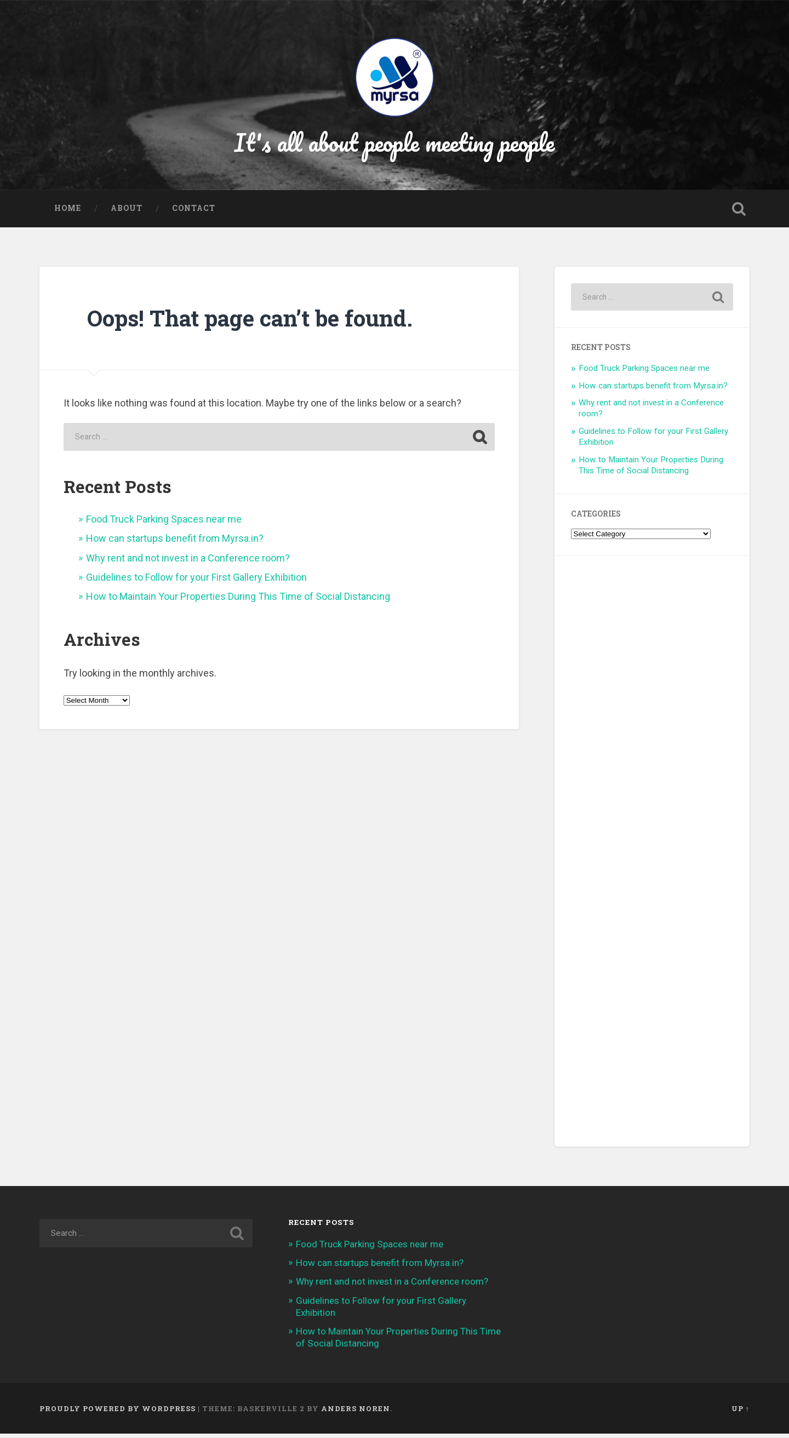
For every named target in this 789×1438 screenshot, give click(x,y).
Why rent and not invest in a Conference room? (188, 562)
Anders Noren (355, 1412)
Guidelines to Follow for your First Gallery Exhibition (196, 581)
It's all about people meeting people (395, 144)
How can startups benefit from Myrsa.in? (175, 542)
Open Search (739, 213)
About (126, 212)
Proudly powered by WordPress (117, 1412)
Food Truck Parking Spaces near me (164, 523)
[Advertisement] (652, 856)
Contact (193, 212)
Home (67, 212)
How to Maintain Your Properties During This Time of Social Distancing (238, 600)
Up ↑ (740, 1412)
